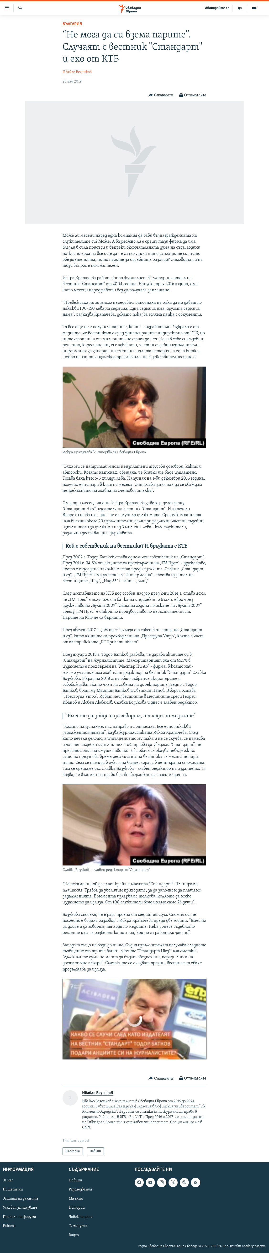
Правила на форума (19, 1217)
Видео (74, 1235)
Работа (9, 1226)
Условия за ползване (20, 1208)
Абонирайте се (217, 8)
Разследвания (80, 1190)
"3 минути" (78, 1226)
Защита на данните (20, 1199)
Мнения (76, 1199)
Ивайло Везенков (77, 72)
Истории (77, 1208)
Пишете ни (13, 1190)
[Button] (160, 95)
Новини (75, 1180)
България (72, 24)
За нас (8, 1180)
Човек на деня (81, 1217)
